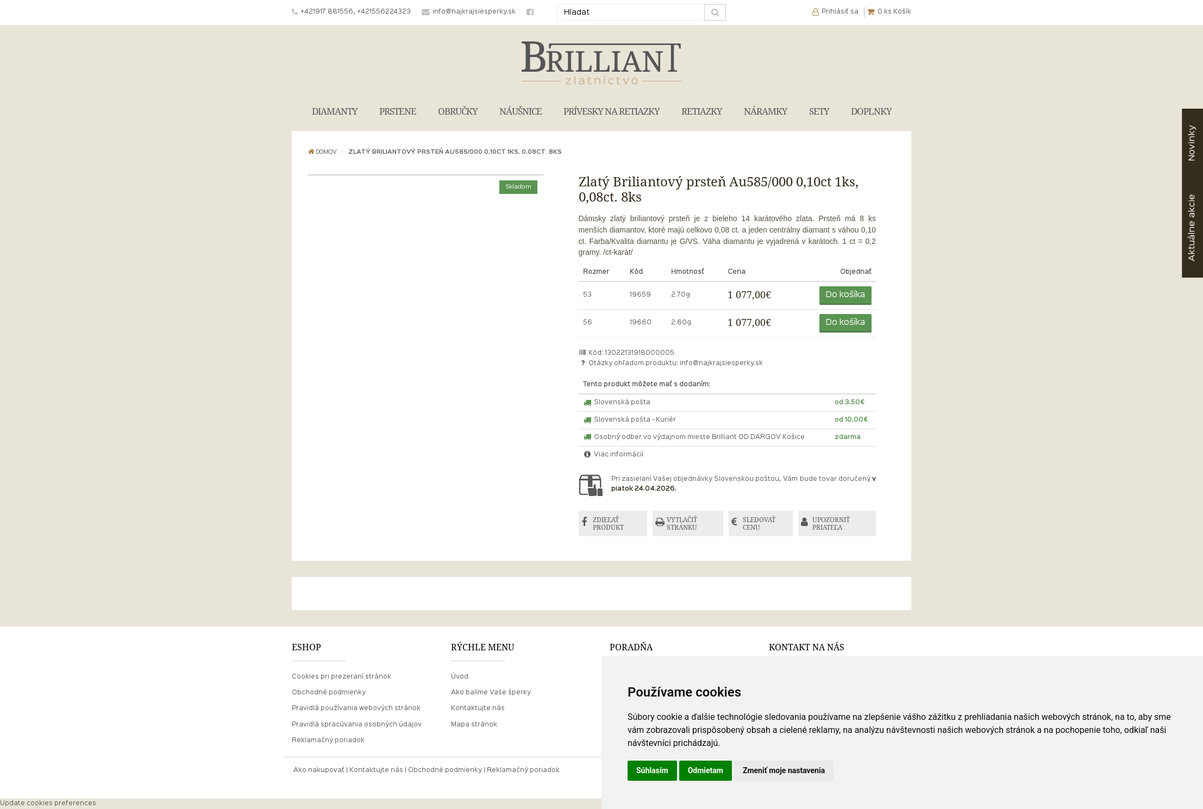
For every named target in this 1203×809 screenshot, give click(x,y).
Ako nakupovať (318, 770)
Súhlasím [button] (652, 770)
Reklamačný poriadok (328, 740)
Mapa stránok (474, 725)
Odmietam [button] (705, 770)
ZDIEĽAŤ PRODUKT (608, 523)
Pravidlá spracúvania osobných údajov (357, 725)
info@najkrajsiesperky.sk (721, 363)
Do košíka (845, 295)
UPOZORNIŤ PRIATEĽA (831, 523)
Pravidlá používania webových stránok (356, 708)
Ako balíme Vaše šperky (491, 692)
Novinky (1192, 143)
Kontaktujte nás (478, 708)
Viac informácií (613, 454)
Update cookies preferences (48, 803)
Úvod (459, 677)
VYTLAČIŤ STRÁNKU (682, 523)
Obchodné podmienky (329, 692)
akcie (1192, 227)
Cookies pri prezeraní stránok (341, 677)
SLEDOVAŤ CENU (759, 523)
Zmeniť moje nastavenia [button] (784, 770)
